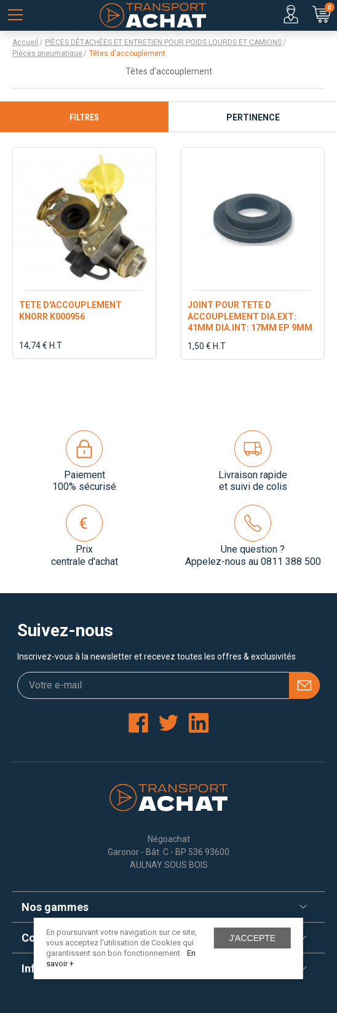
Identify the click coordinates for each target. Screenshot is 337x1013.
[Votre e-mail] (168, 685)
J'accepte (252, 938)
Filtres (84, 117)
